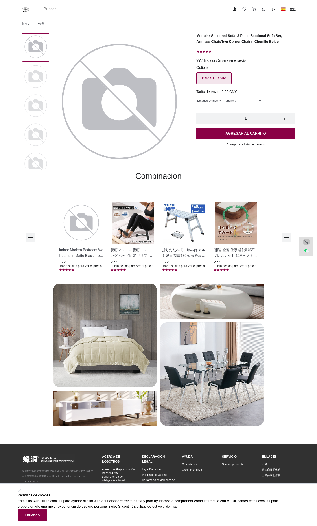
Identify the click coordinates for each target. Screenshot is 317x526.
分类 (41, 23)
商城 (264, 464)
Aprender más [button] (167, 506)
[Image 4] (35, 164)
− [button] (207, 119)
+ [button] (284, 119)
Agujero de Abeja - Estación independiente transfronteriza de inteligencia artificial (118, 475)
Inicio (26, 23)
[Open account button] (234, 9)
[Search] (135, 9)
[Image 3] (35, 135)
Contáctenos (189, 464)
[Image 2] (35, 106)
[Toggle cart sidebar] (254, 9)
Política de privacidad (154, 474)
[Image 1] (35, 77)
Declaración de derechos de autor (158, 482)
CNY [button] (292, 9)
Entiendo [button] (32, 515)
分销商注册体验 (271, 475)
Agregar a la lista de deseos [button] (246, 144)
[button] (283, 9)
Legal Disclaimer (152, 469)
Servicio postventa (233, 464)
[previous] (30, 237)
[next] (286, 237)
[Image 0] (35, 47)
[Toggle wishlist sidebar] (244, 9)
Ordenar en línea (192, 469)
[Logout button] (273, 9)
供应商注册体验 (271, 469)
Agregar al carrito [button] (245, 133)
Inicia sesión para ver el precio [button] (225, 60)
